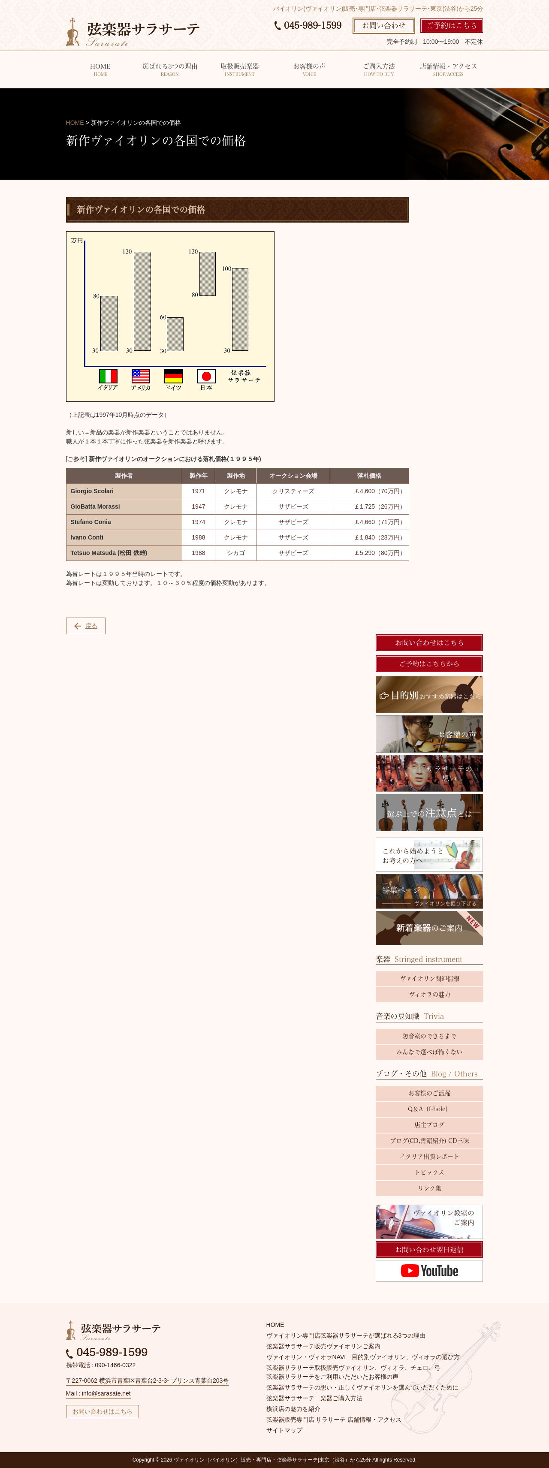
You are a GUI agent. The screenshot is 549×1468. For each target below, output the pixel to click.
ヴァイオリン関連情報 (429, 979)
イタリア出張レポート (429, 1157)
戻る (85, 626)
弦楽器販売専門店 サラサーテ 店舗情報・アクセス (334, 1419)
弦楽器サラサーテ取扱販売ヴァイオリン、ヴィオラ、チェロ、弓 (353, 1367)
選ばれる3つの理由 (170, 70)
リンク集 (429, 1188)
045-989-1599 (307, 25)
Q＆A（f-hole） (429, 1109)
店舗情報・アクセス (448, 70)
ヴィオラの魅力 (429, 995)
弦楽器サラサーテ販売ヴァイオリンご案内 (323, 1346)
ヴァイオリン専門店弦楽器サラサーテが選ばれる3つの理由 (346, 1335)
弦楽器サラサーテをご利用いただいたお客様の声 (332, 1376)
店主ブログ (429, 1125)
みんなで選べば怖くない (429, 1052)
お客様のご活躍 (429, 1093)
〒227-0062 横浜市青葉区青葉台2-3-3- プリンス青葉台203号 (147, 1380)
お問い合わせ (384, 25)
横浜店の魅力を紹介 (293, 1408)
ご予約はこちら (451, 25)
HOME (100, 70)
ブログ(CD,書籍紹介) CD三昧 (429, 1141)
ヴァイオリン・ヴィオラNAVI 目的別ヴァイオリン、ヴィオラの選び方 (363, 1356)
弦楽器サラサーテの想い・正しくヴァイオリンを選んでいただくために (362, 1387)
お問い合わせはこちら (102, 1411)
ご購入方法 (378, 70)
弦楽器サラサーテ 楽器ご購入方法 (314, 1398)
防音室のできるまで (429, 1036)
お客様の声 (309, 70)
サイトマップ (284, 1430)
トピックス (429, 1173)
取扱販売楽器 (239, 70)
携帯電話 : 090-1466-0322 (101, 1365)
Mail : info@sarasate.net (98, 1393)
